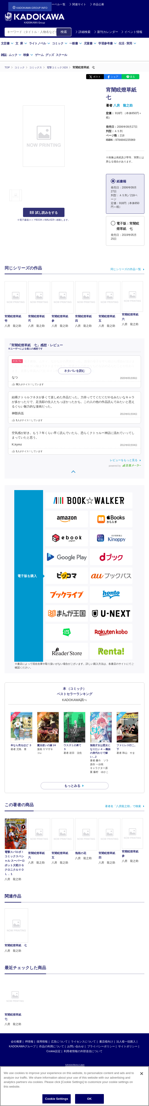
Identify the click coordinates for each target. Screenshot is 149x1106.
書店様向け (106, 1033)
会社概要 (16, 1033)
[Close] (142, 1074)
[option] (16, 922)
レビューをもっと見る (123, 460)
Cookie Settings (56, 1099)
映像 (28, 55)
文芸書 (7, 43)
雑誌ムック (11, 55)
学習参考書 (107, 43)
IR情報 (29, 1033)
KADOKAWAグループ (22, 1038)
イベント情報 (131, 32)
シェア (114, 76)
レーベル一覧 (57, 4)
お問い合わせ (75, 1038)
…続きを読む (86, 370)
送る (132, 76)
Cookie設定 (54, 1043)
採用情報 (42, 1033)
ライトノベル (39, 43)
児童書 (90, 43)
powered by (125, 465)
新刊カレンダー (106, 32)
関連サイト (79, 4)
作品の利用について (51, 1038)
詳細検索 (83, 32)
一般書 (75, 43)
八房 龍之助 (123, 105)
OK (89, 1099)
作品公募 (98, 4)
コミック (59, 43)
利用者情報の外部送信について (83, 1043)
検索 (64, 32)
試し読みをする (44, 212)
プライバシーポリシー (101, 1038)
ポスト (97, 76)
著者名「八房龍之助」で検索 (123, 798)
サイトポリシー (127, 1038)
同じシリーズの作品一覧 (126, 269)
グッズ (49, 55)
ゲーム (39, 55)
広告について (59, 1033)
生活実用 (127, 43)
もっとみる (72, 777)
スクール (61, 55)
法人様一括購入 (126, 1033)
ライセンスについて (83, 1033)
